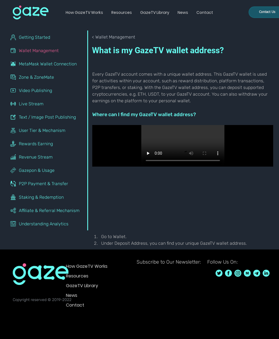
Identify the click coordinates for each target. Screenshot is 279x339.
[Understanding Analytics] (47, 223)
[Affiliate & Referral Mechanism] (47, 210)
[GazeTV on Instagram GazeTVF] (237, 273)
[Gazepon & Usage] (47, 170)
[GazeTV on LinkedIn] (266, 273)
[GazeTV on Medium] (247, 273)
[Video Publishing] (47, 90)
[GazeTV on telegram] (256, 273)
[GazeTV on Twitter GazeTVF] (219, 273)
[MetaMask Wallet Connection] (47, 63)
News (71, 295)
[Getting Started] (47, 37)
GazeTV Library (82, 285)
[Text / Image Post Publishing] (47, 117)
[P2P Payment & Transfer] (47, 183)
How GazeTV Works (86, 266)
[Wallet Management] (47, 50)
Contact (75, 305)
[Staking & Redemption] (47, 197)
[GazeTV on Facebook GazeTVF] (228, 273)
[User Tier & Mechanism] (47, 130)
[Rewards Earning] (47, 143)
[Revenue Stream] (47, 157)
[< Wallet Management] (114, 37)
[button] (84, 12)
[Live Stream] (47, 103)
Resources (77, 276)
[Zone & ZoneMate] (47, 77)
